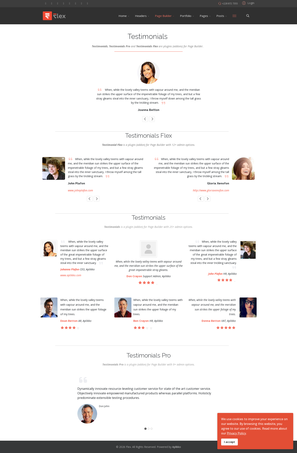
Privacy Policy (236, 433)
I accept (229, 442)
